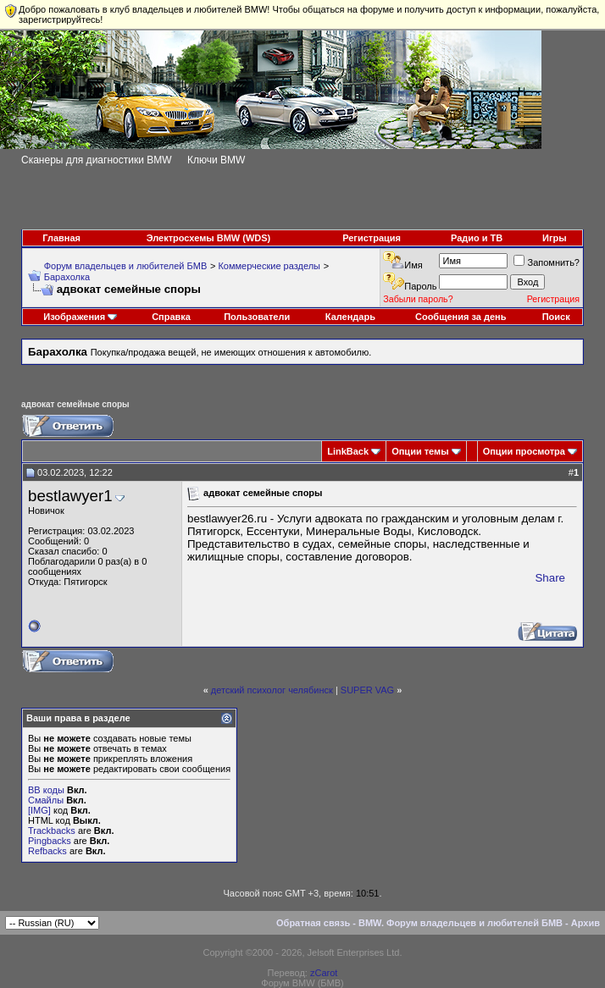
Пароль (420, 286)
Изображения (74, 317)
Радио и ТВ (476, 238)
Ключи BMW (216, 160)
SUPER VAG (367, 690)
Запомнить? (546, 262)
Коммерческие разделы (269, 266)
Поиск (556, 317)
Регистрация (371, 238)
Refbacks (47, 851)
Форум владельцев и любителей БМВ (126, 266)
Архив (585, 923)
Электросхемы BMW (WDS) (209, 238)
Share (550, 577)
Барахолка (67, 277)
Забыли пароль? (417, 299)
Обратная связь (313, 923)
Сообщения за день (460, 317)
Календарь (350, 317)
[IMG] (39, 810)
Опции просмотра (524, 451)
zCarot (323, 973)
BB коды (46, 790)
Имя (413, 265)
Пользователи (257, 317)
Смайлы (46, 800)
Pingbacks (49, 841)
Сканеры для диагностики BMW (96, 160)
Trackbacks (51, 830)
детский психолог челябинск (272, 690)
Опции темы (419, 451)
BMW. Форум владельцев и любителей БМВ (460, 923)
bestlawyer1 (70, 496)
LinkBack (348, 451)
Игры (554, 238)
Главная (61, 238)
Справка (171, 317)
